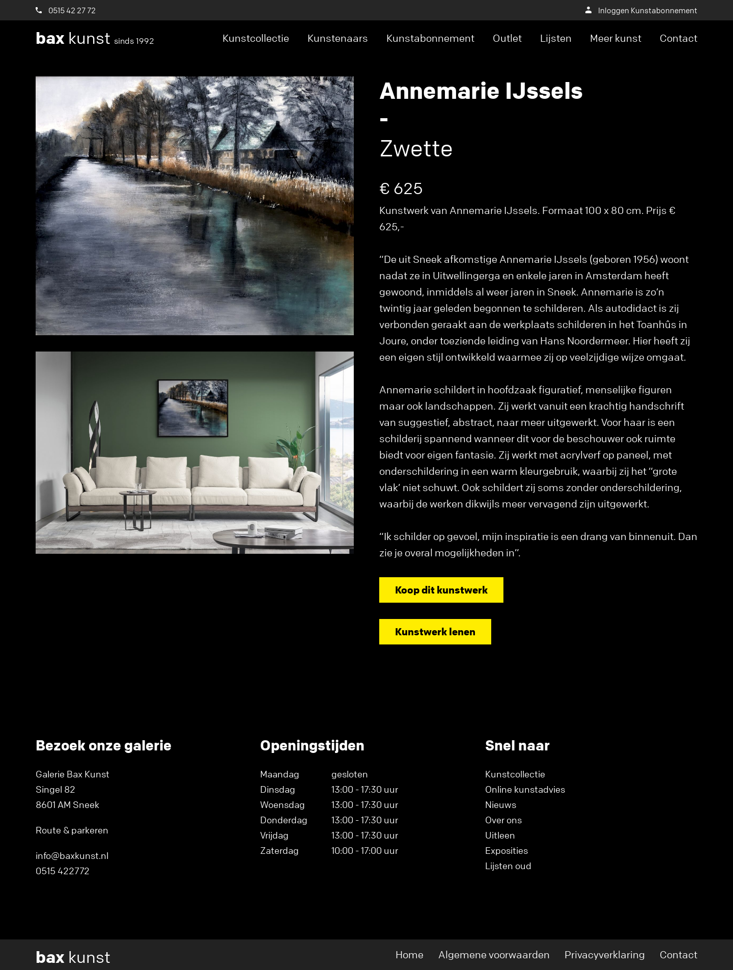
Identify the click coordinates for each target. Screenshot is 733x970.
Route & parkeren (72, 830)
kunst (95, 38)
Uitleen (500, 835)
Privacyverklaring (605, 954)
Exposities (506, 850)
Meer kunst (615, 38)
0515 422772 (63, 870)
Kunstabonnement (430, 38)
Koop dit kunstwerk (441, 589)
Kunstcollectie (255, 38)
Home (410, 954)
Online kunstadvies (525, 789)
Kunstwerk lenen (435, 631)
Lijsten (556, 38)
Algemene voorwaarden (494, 954)
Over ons (503, 819)
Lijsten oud (508, 865)
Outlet (507, 38)
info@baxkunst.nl (72, 855)
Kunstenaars (337, 38)
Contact (678, 38)
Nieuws (500, 804)
